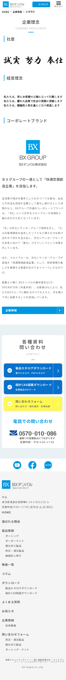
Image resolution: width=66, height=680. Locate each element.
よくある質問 (11, 602)
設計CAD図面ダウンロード (21, 593)
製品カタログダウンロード (21, 588)
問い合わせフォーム (15, 634)
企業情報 (11, 310)
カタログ (43, 4)
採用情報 (10, 625)
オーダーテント (14, 541)
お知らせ (8, 611)
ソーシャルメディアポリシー (35, 661)
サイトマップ (57, 661)
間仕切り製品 (13, 545)
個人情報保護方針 (42, 659)
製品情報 (8, 530)
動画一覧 (8, 564)
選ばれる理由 (11, 521)
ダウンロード (11, 583)
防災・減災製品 (14, 550)
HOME (6, 512)
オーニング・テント (17, 649)
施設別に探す (13, 555)
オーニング (12, 536)
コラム (6, 573)
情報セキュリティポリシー (18, 659)
